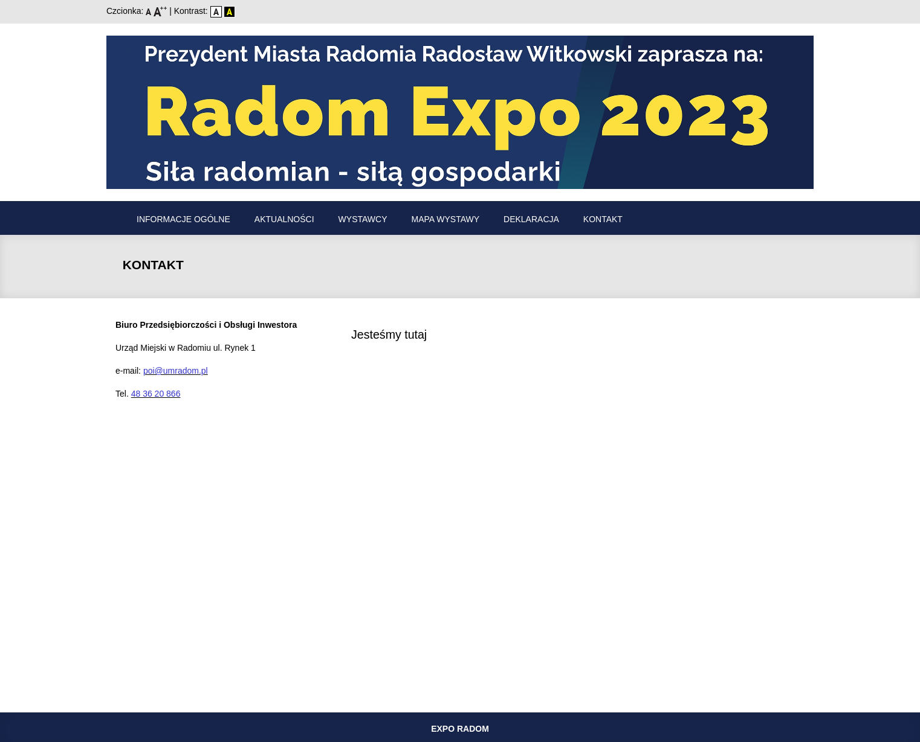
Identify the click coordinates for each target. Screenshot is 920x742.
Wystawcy (363, 219)
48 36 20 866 (156, 393)
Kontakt (603, 219)
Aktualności (284, 219)
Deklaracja (531, 219)
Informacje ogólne (183, 219)
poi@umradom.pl (175, 371)
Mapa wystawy (446, 219)
